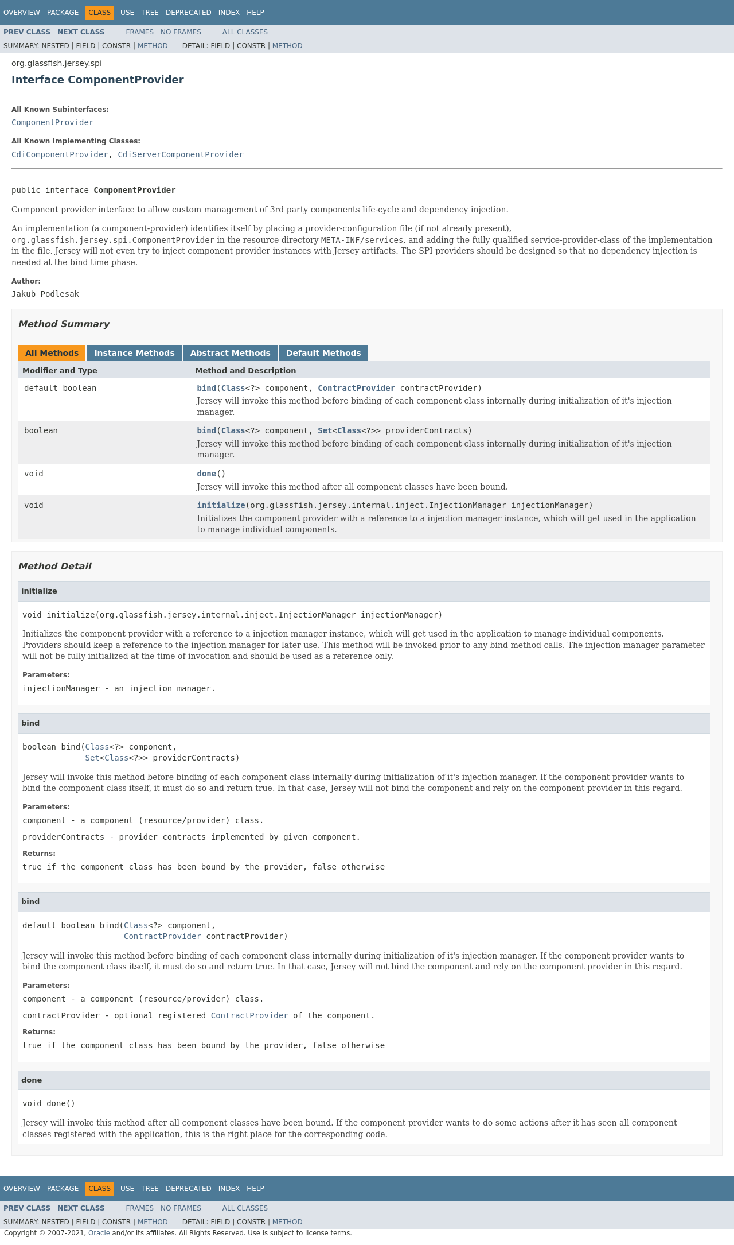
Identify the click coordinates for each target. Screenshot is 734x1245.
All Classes (245, 32)
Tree (150, 13)
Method (153, 46)
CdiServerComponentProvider (180, 154)
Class (233, 388)
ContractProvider (356, 388)
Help (255, 13)
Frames (140, 32)
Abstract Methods (230, 353)
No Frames (181, 32)
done (207, 473)
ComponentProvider (52, 122)
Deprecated (189, 13)
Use (127, 13)
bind (207, 388)
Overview (21, 13)
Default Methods (323, 353)
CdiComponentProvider (59, 154)
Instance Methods (134, 353)
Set (325, 430)
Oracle (99, 1233)
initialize (221, 505)
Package (63, 13)
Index (229, 13)
